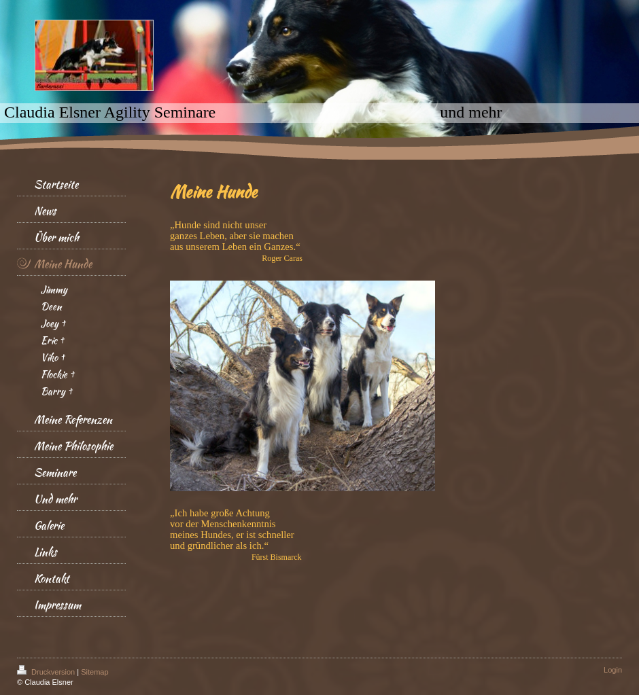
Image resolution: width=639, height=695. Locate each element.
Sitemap (94, 672)
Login (613, 670)
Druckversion (47, 672)
